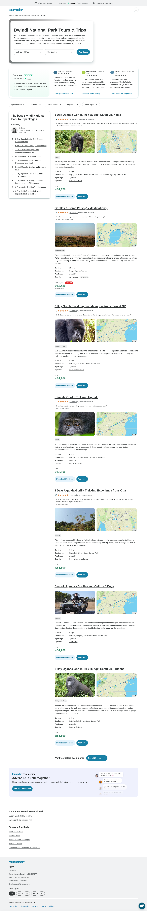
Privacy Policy (25, 906)
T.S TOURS (73, 642)
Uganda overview (17, 104)
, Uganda (77, 271)
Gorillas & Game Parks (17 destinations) (91, 94)
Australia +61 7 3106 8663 (18, 881)
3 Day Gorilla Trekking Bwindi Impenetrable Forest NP (121, 94)
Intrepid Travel (74, 277)
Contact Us (12, 871)
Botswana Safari (15, 844)
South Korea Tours (16, 832)
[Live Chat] (142, 906)
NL (42, 893)
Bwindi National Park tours (38, 15)
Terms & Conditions (47, 906)
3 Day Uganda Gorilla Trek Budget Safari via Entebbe (29, 175)
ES (27, 893)
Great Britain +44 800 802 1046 (20, 877)
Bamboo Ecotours (75, 181)
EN (12, 893)
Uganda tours (25, 15)
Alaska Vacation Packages (19, 840)
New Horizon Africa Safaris (78, 559)
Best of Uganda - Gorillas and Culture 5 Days (30, 168)
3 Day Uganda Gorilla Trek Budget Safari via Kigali (63, 94)
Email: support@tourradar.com (19, 884)
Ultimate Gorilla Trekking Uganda (28, 156)
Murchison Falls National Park (20, 820)
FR (34, 893)
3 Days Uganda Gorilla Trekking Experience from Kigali (28, 162)
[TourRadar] (16, 9)
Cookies (35, 906)
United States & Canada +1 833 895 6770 (23, 874)
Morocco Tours (14, 836)
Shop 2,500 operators (45, 3)
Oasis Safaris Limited (76, 370)
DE (19, 893)
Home (10, 15)
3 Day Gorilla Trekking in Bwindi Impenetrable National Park (28, 192)
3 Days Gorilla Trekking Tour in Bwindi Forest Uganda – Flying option (30, 182)
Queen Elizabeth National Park (21, 816)
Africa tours (16, 15)
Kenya (71, 271)
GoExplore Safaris (75, 463)
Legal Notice (13, 906)
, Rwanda (83, 271)
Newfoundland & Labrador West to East (24, 848)
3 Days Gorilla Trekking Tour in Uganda (30, 187)
